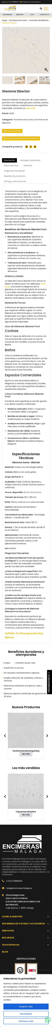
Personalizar (26, 1014)
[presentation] (6, 735)
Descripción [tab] (9, 160)
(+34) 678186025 (12, 881)
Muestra (19, 14)
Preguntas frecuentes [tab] (14, 170)
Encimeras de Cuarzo (18, 20)
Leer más (30, 108)
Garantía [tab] (28, 165)
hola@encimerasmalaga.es (17, 888)
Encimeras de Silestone (38, 20)
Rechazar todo (26, 1021)
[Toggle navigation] (45, 8)
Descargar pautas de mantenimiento (21, 138)
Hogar (4, 20)
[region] (26, 1000)
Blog (3, 2)
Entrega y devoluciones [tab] (15, 181)
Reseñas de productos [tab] (14, 176)
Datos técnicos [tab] (11, 165)
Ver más (26, 754)
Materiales (7, 14)
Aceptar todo (26, 1006)
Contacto (44, 14)
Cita (32, 14)
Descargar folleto (12, 131)
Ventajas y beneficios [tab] (30, 160)
